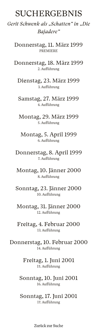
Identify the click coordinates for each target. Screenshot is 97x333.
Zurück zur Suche (48, 326)
